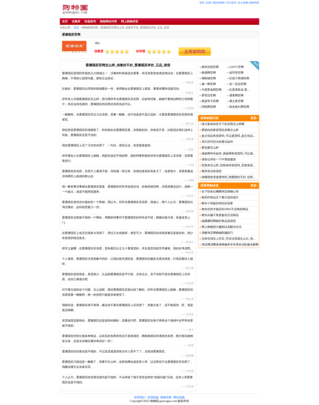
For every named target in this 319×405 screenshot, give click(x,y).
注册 (208, 2)
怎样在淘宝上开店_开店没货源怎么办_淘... (228, 238)
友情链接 (153, 397)
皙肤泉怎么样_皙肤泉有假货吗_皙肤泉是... (228, 165)
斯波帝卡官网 (210, 101)
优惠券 (76, 21)
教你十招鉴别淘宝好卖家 (217, 203)
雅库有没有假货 (212, 171)
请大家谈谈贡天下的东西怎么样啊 (223, 124)
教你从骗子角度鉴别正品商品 (220, 215)
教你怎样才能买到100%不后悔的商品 (225, 209)
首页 (65, 21)
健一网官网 (209, 84)
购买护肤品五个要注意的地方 (220, 197)
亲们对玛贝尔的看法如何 (217, 141)
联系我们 (140, 397)
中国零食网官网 (212, 89)
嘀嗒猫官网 (209, 78)
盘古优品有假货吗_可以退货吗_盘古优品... (228, 135)
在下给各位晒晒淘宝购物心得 (220, 191)
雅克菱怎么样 (210, 147)
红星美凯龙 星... (239, 89)
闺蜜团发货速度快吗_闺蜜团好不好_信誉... (228, 177)
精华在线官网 (210, 66)
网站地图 (179, 397)
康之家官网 (236, 101)
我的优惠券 (219, 2)
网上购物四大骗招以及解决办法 (221, 226)
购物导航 (254, 2)
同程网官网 (209, 106)
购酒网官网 (209, 72)
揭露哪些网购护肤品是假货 (219, 221)
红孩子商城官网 (239, 78)
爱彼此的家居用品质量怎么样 (220, 129)
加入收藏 (243, 2)
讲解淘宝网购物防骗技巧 (217, 232)
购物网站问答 (108, 21)
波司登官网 (236, 72)
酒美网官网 (236, 95)
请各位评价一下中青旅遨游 (219, 159)
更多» (254, 118)
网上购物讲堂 (129, 21)
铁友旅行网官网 (239, 106)
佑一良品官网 (237, 84)
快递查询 (90, 21)
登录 (201, 2)
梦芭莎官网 (209, 95)
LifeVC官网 (236, 66)
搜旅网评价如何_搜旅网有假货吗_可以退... (228, 153)
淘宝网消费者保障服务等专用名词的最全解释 (230, 244)
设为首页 (231, 2)
